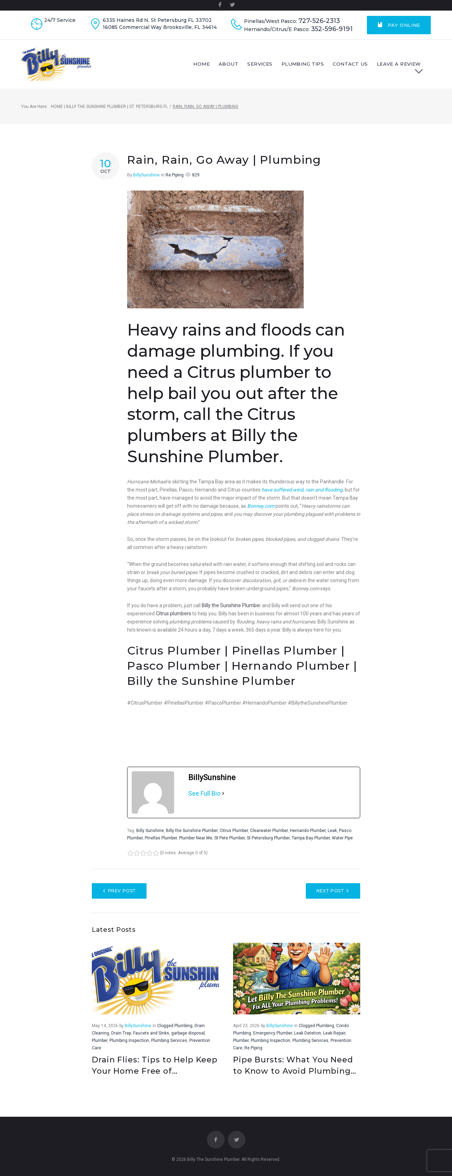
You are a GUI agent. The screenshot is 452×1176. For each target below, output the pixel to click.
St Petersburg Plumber (268, 838)
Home (208, 64)
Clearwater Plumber (269, 831)
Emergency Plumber (272, 1033)
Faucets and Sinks (151, 1033)
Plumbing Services (169, 1040)
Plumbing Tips (308, 64)
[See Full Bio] (223, 794)
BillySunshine (146, 175)
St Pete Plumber (229, 838)
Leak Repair (334, 1033)
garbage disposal (188, 1033)
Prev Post (122, 891)
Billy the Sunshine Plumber (192, 831)
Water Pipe (342, 838)
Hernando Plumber (308, 831)
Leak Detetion (307, 1033)
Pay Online (398, 25)
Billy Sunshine (150, 831)
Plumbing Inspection (129, 1040)
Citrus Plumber (234, 831)
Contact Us (355, 64)
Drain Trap (121, 1033)
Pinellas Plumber (161, 838)
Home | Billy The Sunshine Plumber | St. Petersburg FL (109, 107)
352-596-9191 (332, 28)
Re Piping (175, 175)
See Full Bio (204, 794)
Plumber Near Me (195, 838)
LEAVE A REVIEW (406, 66)
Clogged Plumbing (174, 1026)
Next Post (330, 891)
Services (265, 64)
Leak (332, 831)
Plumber (99, 1040)
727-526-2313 (319, 21)
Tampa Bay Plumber (311, 838)
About (234, 64)
